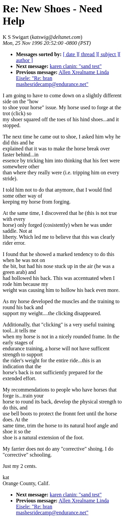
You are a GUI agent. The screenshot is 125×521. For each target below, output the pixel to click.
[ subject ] (108, 54)
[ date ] (70, 54)
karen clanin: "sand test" (76, 66)
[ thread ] (88, 54)
